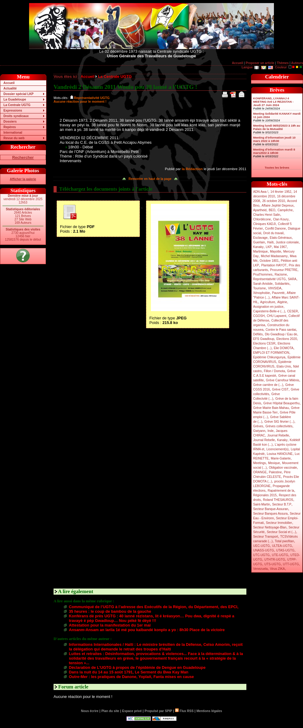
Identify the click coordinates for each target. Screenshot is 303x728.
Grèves (258, 426)
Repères (9, 127)
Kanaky (258, 247)
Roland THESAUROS (278, 499)
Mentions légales (209, 711)
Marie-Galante (281, 458)
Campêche (285, 210)
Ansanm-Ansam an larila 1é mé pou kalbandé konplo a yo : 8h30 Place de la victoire (147, 629)
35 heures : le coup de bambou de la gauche (110, 611)
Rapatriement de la (281, 490)
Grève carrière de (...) (268, 385)
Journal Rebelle (278, 435)
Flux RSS (184, 711)
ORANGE (260, 472)
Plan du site (110, 711)
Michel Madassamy (274, 256)
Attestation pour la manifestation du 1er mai (110, 625)
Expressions (12, 110)
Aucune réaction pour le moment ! (80, 101)
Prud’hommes (262, 274)
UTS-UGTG (272, 564)
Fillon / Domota (274, 371)
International (12, 132)
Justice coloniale (287, 242)
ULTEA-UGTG (282, 545)
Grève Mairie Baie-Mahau (271, 408)
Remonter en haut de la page (150, 179)
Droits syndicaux (15, 116)
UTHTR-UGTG (274, 559)
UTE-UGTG (280, 555)
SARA (292, 279)
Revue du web (13, 138)
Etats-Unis (284, 366)
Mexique (274, 463)
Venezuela (260, 568)
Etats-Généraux (281, 237)
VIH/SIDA (275, 288)
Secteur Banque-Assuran (270, 509)
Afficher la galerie (23, 179)
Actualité (10, 88)
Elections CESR (264, 343)
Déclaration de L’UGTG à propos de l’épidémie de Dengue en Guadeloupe (137, 667)
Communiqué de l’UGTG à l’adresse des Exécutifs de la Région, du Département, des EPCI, (153, 606)
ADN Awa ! (260, 191)
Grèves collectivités (278, 426)
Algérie (282, 302)
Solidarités (282, 283)
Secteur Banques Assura (270, 513)
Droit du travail (273, 233)
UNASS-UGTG (263, 550)
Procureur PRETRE (283, 270)
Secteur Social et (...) (281, 532)
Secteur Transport (265, 536)
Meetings (259, 463)
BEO (272, 210)
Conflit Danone (275, 228)
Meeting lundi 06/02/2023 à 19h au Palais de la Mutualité (276, 127)
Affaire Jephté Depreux (278, 205)
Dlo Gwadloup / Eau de (281, 334)
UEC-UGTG (261, 545)
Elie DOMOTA (283, 348)
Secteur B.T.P (281, 504)
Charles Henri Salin (266, 214)
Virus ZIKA (277, 568)
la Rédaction (192, 169)
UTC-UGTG (261, 555)
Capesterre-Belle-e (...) (269, 311)
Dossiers (10, 121)
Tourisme (259, 288)
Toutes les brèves (277, 167)
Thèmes (283, 63)
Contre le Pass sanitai (281, 329)
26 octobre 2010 (273, 201)
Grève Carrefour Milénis (282, 380)
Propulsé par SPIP (158, 711)
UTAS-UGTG (285, 550)
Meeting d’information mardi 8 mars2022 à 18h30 (274, 151)
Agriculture (267, 302)
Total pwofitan (284, 541)
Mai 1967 (280, 247)
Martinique (260, 251)
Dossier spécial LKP (18, 94)
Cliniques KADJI (264, 224)
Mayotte (275, 251)
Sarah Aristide (263, 283)
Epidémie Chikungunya (269, 357)
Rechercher (23, 157)
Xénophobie (261, 293)
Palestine (275, 472)
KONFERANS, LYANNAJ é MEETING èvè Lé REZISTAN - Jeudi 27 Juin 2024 (273, 102)
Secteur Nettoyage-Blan (269, 527)
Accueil (237, 63)
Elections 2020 (286, 339)
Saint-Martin (261, 504)
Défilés (258, 334)
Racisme (281, 274)
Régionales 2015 (265, 495)
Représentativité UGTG (269, 279)
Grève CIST (280, 389)
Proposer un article (260, 63)
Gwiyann (259, 431)
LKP (268, 247)
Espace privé (132, 711)
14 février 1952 (280, 191)
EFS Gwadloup (263, 339)
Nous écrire (90, 711)
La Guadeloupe (14, 99)
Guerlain (259, 242)
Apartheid (260, 210)
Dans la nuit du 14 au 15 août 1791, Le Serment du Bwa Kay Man (128, 672)
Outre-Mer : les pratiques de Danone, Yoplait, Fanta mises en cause (131, 676)
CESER (292, 311)
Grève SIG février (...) (279, 421)
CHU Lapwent (276, 316)
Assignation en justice (268, 306)
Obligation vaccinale (283, 467)
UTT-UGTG (291, 564)
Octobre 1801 (269, 260)
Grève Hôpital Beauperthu (281, 403)
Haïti (270, 242)
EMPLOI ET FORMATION (271, 352)
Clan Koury (281, 219)
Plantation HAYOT (273, 265)
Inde (270, 431)
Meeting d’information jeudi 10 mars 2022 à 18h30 (274, 139)
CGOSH (259, 316)
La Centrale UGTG (16, 105)
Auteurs (297, 63)
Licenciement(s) (278, 449)
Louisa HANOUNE (280, 453)
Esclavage (260, 237)
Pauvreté (278, 293)
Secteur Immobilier (279, 522)
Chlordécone (262, 219)
